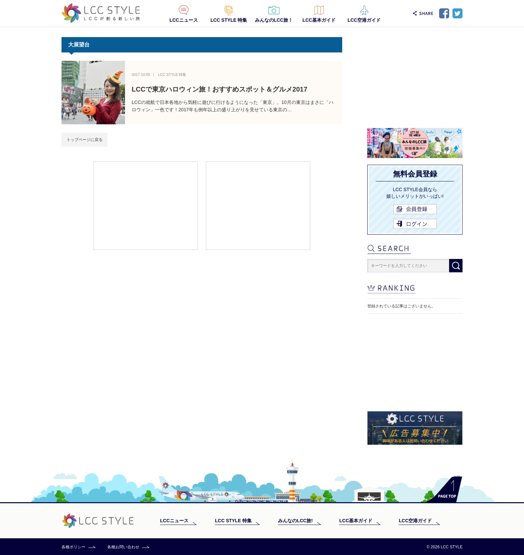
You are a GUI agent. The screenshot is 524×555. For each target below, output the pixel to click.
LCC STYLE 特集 (229, 20)
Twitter (457, 13)
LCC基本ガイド (319, 20)
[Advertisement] (146, 205)
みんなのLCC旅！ (274, 20)
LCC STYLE (100, 13)
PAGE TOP (444, 489)
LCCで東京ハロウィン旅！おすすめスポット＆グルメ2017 (219, 89)
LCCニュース (183, 20)
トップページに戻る (85, 139)
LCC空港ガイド (364, 20)
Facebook (444, 13)
